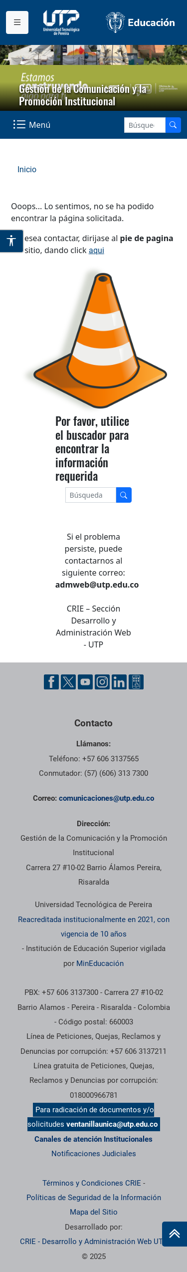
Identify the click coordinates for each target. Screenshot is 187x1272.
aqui (96, 250)
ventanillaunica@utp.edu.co (112, 1124)
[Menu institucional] (17, 22)
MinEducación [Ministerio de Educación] (100, 963)
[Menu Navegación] (32, 124)
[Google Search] (145, 125)
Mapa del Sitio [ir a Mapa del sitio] (94, 1212)
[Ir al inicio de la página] (174, 1234)
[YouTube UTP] (85, 681)
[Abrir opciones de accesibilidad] (12, 241)
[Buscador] (173, 125)
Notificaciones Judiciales (93, 1153)
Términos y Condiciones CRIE (91, 1183)
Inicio (26, 169)
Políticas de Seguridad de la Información (93, 1197)
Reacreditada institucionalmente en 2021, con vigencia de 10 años (94, 927)
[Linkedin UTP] (119, 681)
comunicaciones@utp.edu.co (106, 798)
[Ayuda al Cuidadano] (136, 681)
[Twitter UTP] (68, 681)
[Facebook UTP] (51, 681)
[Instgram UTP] (102, 681)
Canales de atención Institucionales (93, 1139)
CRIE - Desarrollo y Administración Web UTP (94, 1241)
